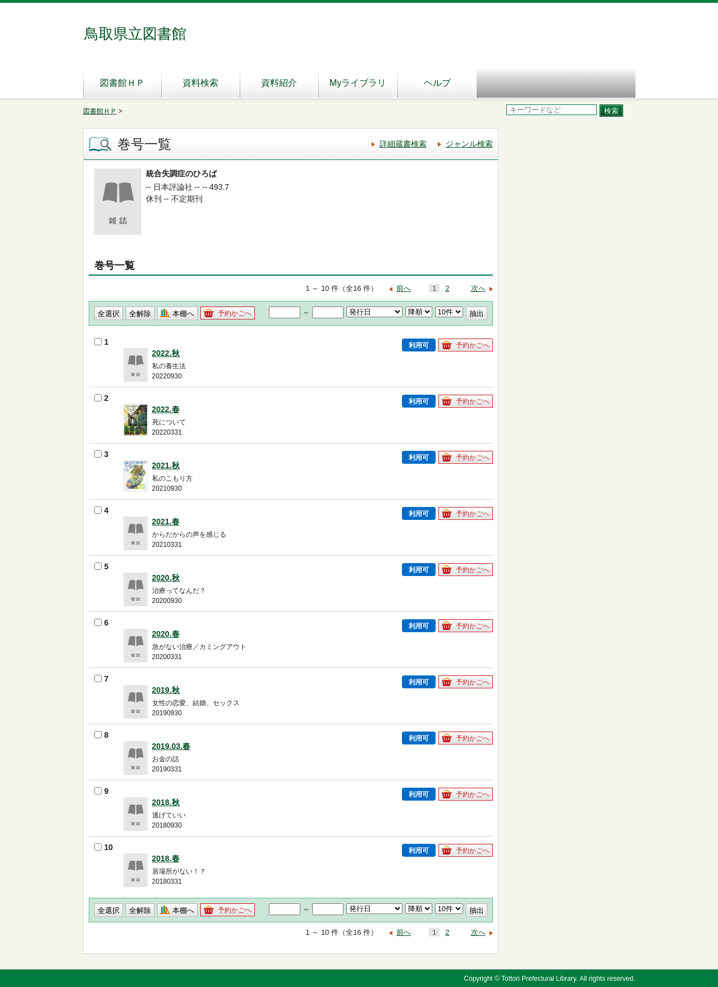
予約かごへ (234, 313)
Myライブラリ (358, 83)
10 (103, 847)
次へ (478, 288)
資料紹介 (279, 83)
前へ (403, 288)
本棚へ (183, 313)
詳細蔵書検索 (403, 143)
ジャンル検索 (469, 143)
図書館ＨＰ (122, 83)
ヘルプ (437, 83)
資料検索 (200, 83)
